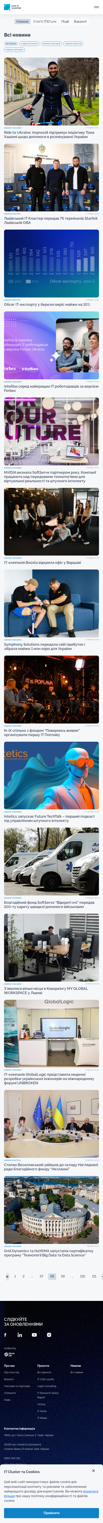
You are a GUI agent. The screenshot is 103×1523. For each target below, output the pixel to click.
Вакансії (80, 21)
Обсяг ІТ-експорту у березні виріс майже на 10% (47, 304)
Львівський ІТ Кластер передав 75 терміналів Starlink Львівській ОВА (51, 220)
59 (63, 1276)
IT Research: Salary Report (48, 1395)
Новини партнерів (14, 50)
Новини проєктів (73, 44)
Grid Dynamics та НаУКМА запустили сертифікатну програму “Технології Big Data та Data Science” (48, 1253)
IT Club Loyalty (45, 1379)
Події (65, 21)
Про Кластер (11, 1372)
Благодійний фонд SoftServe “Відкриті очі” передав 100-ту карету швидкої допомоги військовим (49, 904)
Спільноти (10, 1393)
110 (82, 1276)
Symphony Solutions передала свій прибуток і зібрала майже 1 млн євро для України (44, 646)
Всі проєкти (44, 1372)
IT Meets (42, 1418)
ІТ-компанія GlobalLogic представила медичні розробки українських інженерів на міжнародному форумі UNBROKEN (49, 1078)
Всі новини (11, 44)
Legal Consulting (46, 1386)
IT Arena (42, 1411)
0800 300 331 (12, 1458)
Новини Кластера (29, 44)
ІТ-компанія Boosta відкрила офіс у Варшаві (42, 562)
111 (94, 1276)
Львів (7, 1400)
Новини (22, 21)
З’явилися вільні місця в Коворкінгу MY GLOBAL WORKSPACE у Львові (46, 990)
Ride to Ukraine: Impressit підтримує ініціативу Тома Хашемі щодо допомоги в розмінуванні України (49, 134)
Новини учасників (51, 44)
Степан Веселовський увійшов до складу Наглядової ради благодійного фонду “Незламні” (51, 1167)
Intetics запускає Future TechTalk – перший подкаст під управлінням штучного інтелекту (49, 818)
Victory (41, 1404)
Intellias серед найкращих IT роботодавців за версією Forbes (51, 388)
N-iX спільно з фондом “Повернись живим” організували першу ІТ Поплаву (42, 732)
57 (41, 1276)
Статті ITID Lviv (45, 21)
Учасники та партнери (17, 1386)
